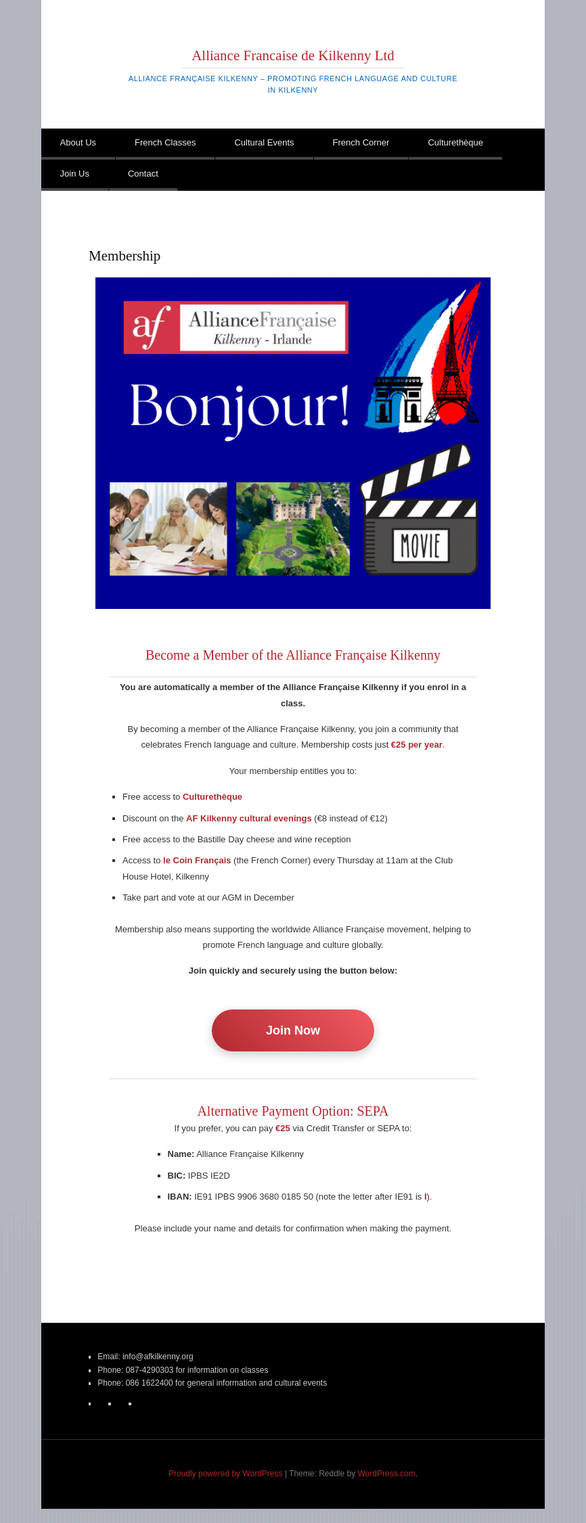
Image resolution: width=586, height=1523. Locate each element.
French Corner (361, 142)
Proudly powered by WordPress (225, 1473)
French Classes (165, 142)
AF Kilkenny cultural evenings (249, 818)
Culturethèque (455, 142)
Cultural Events (264, 142)
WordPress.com (386, 1473)
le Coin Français (197, 860)
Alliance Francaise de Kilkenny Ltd (293, 55)
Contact (143, 173)
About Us (78, 142)
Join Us (74, 173)
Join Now (293, 1030)
